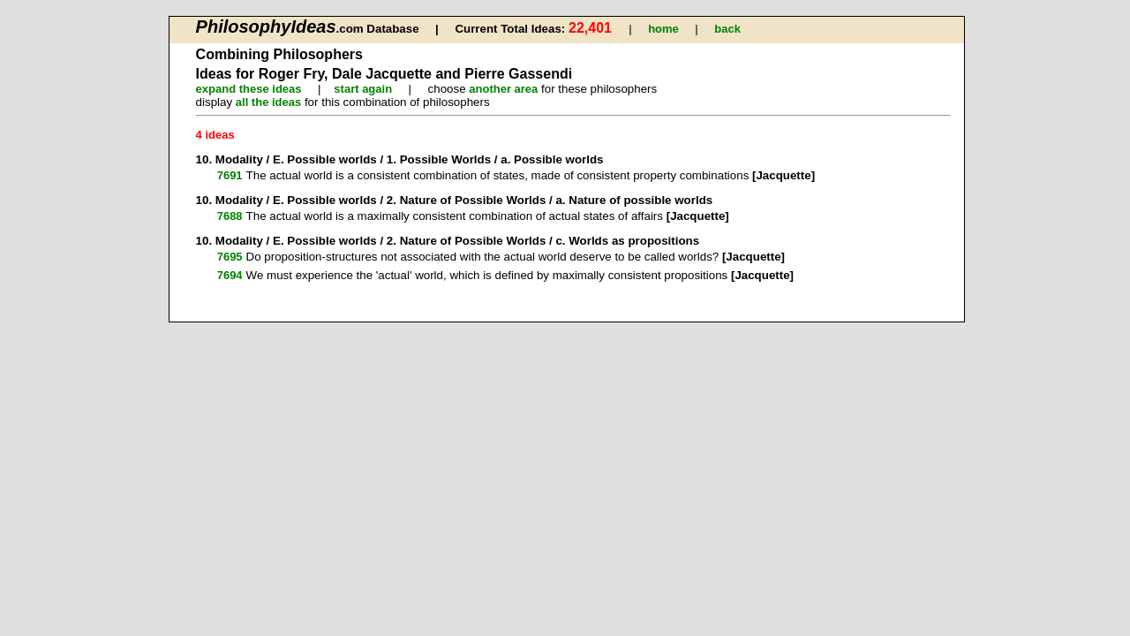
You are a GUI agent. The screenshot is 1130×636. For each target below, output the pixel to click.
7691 (230, 175)
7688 (230, 216)
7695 (230, 256)
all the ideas (268, 102)
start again (363, 88)
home (663, 28)
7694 (230, 275)
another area (503, 88)
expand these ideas (249, 88)
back (727, 28)
